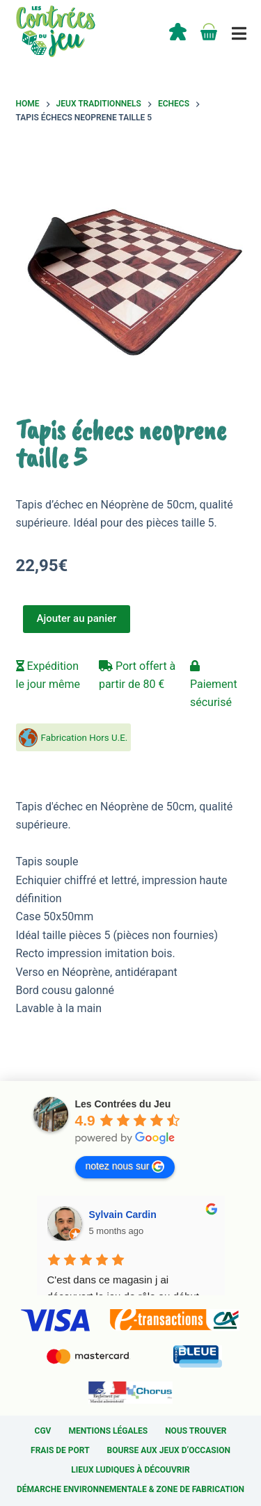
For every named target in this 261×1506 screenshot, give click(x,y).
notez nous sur (125, 1166)
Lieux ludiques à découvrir (130, 1470)
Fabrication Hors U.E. (84, 737)
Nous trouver (195, 1431)
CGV (43, 1431)
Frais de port (60, 1450)
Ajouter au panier (77, 618)
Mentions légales (108, 1431)
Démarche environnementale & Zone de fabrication (130, 1489)
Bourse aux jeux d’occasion (168, 1450)
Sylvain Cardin (123, 1214)
